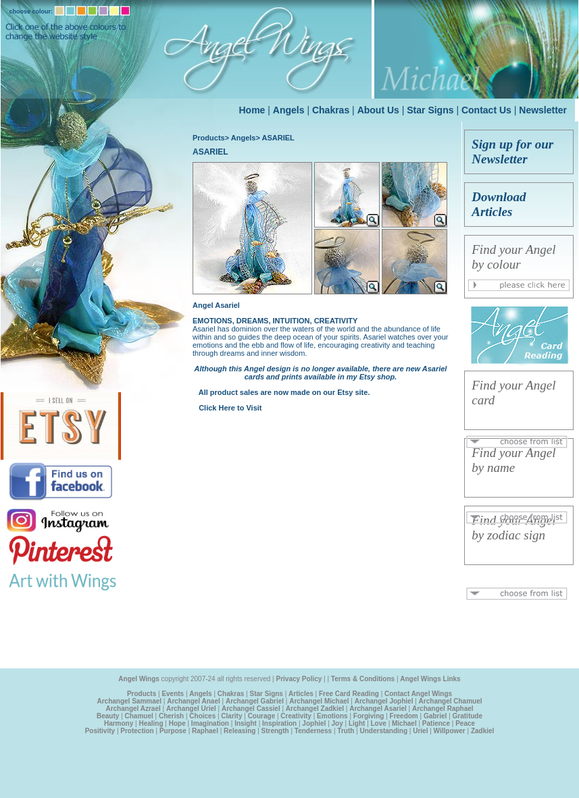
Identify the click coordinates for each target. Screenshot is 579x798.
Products (209, 138)
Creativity (295, 716)
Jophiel (314, 723)
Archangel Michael (319, 701)
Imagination (210, 723)
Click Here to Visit (230, 408)
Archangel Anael (193, 701)
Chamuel (139, 716)
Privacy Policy (299, 679)
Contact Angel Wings (418, 693)
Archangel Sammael (129, 701)
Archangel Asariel (378, 708)
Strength (275, 731)
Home (252, 110)
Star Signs (430, 110)
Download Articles (499, 204)
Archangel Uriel (191, 708)
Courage (262, 716)
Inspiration (279, 723)
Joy (337, 723)
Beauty (108, 716)
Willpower (449, 731)
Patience (436, 723)
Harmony (118, 723)
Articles (300, 693)
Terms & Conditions (363, 679)
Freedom (404, 716)
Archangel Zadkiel (315, 708)
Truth (345, 731)
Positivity (100, 731)
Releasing (239, 731)
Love (378, 723)
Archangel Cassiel (251, 708)
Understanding (383, 731)
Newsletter (543, 110)
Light (357, 723)
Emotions (332, 716)
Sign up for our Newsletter (512, 151)
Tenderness (313, 731)
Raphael (205, 731)
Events (172, 693)
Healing (151, 723)
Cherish (171, 716)
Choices (202, 716)
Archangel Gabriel (255, 701)
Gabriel (435, 716)
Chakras (330, 110)
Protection (136, 731)
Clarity (231, 716)
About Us (378, 110)
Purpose (172, 731)
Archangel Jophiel (384, 701)
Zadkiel (482, 731)
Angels (289, 110)
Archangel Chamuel (450, 701)
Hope (177, 723)
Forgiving (368, 716)
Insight (245, 723)
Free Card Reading (349, 693)
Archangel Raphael (443, 708)
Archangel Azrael (132, 708)
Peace (465, 723)
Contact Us (486, 110)
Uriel (420, 731)
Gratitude (467, 716)
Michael (404, 723)
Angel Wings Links (430, 679)
